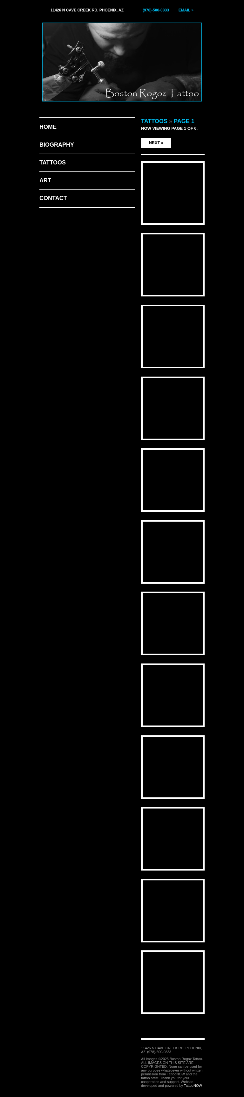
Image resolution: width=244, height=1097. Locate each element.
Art (45, 180)
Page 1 (184, 121)
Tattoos (52, 162)
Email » (186, 10)
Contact (53, 198)
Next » (156, 142)
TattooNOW (193, 1085)
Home (48, 127)
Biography (56, 145)
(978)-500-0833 (156, 10)
